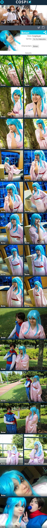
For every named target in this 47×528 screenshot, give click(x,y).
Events (44, 21)
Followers (24, 21)
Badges (31, 21)
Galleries (37, 21)
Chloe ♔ (13, 22)
